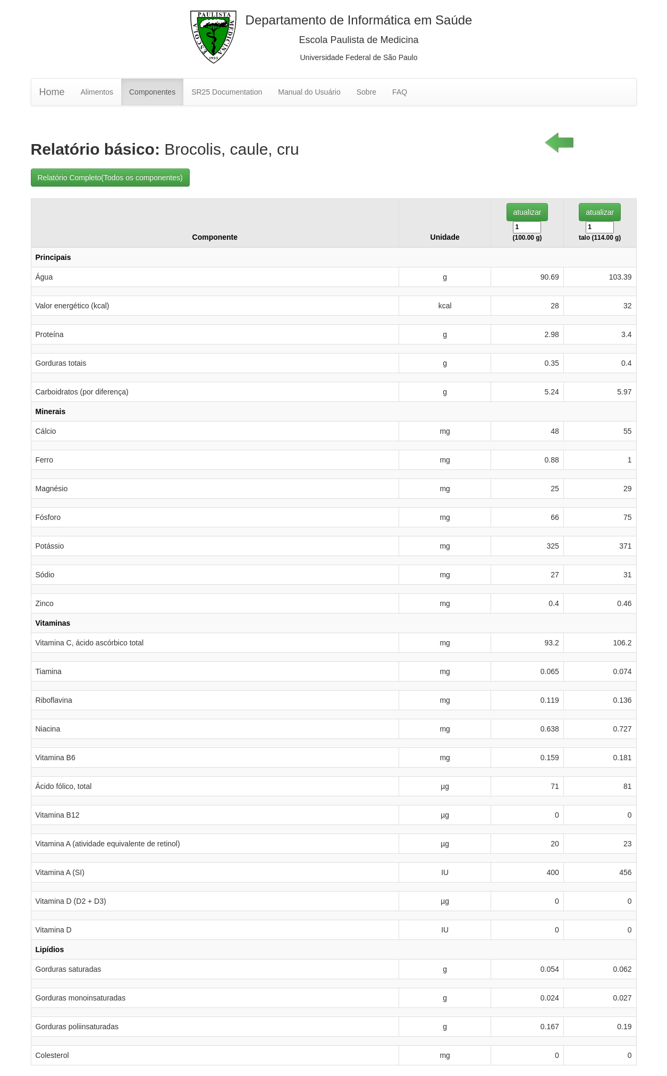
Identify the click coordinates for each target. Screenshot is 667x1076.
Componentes (152, 92)
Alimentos (97, 92)
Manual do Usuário (309, 92)
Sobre (366, 92)
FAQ (399, 92)
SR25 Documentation (226, 92)
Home (52, 92)
